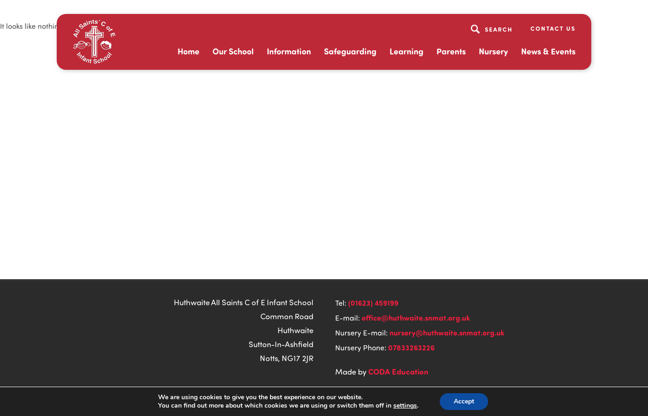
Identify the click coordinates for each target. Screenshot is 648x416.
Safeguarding (350, 51)
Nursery (493, 51)
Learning (406, 51)
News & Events (548, 51)
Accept (464, 401)
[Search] (493, 29)
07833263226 (411, 347)
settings (405, 406)
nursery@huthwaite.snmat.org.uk (447, 332)
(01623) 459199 (373, 303)
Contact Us (552, 28)
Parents (451, 51)
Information (289, 51)
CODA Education (398, 371)
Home (188, 51)
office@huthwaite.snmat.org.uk (416, 317)
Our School (233, 51)
